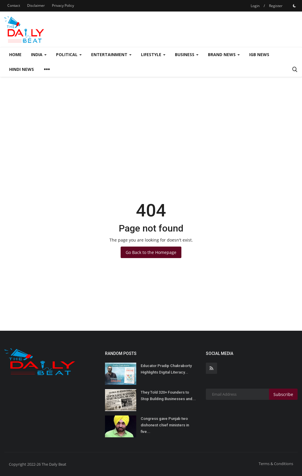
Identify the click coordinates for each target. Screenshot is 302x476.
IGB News (259, 54)
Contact (13, 5)
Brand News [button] (224, 54)
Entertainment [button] (111, 54)
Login (255, 5)
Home (15, 54)
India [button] (39, 54)
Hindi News (21, 69)
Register (276, 5)
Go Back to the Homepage (151, 252)
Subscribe (283, 394)
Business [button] (186, 54)
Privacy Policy (63, 5)
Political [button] (69, 54)
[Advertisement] (151, 121)
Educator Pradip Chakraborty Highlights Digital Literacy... (166, 368)
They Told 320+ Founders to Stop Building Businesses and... (168, 395)
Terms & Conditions (276, 463)
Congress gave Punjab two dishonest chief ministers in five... (165, 425)
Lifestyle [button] (153, 54)
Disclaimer (36, 5)
